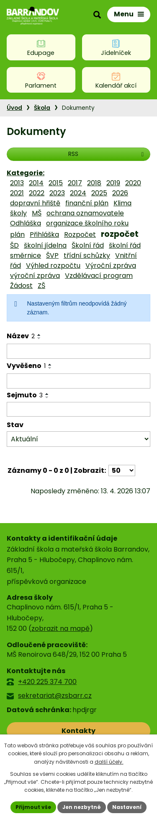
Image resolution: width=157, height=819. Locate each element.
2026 (120, 193)
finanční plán (86, 203)
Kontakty (78, 731)
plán (17, 234)
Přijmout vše (33, 807)
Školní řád (88, 245)
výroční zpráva (35, 275)
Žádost (21, 285)
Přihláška (44, 234)
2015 (56, 183)
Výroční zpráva (110, 265)
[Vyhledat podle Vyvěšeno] (78, 381)
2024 (78, 193)
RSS (107, 154)
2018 (94, 183)
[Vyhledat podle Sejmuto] (78, 409)
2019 (113, 183)
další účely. (109, 761)
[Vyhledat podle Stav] (78, 439)
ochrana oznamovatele (85, 213)
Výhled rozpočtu (53, 265)
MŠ (36, 213)
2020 (133, 183)
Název (21, 336)
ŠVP (52, 255)
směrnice (25, 255)
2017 (75, 183)
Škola (42, 108)
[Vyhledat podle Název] (78, 351)
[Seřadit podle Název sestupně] (39, 338)
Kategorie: (25, 173)
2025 (99, 193)
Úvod (14, 108)
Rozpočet (80, 234)
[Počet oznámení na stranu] (121, 470)
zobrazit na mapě (60, 628)
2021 (17, 193)
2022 (36, 193)
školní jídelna (45, 245)
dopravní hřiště (35, 203)
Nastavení (127, 807)
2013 (17, 183)
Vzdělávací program (99, 275)
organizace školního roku (87, 223)
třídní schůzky (87, 255)
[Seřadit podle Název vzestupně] (39, 335)
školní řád (125, 245)
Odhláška (25, 223)
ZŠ (41, 285)
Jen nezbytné (81, 807)
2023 (57, 193)
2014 (36, 183)
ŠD (14, 245)
